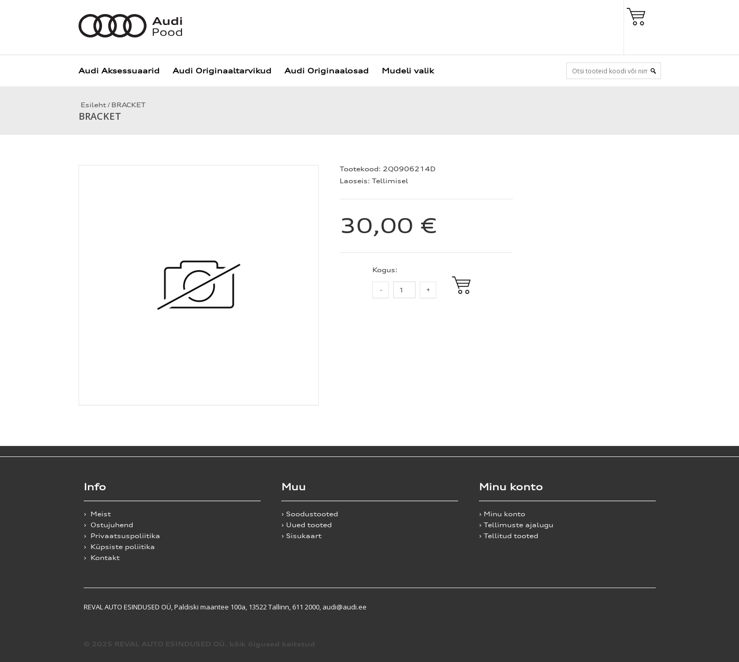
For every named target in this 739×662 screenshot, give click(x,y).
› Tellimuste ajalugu (516, 525)
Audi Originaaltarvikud (222, 70)
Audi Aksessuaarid (119, 70)
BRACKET (128, 105)
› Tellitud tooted (508, 536)
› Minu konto (502, 514)
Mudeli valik (408, 70)
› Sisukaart (301, 536)
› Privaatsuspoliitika (122, 536)
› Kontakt (102, 558)
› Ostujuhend (108, 525)
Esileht (92, 105)
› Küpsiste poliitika (119, 547)
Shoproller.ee (637, 607)
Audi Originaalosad (326, 70)
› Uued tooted (306, 525)
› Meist (97, 514)
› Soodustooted (309, 514)
